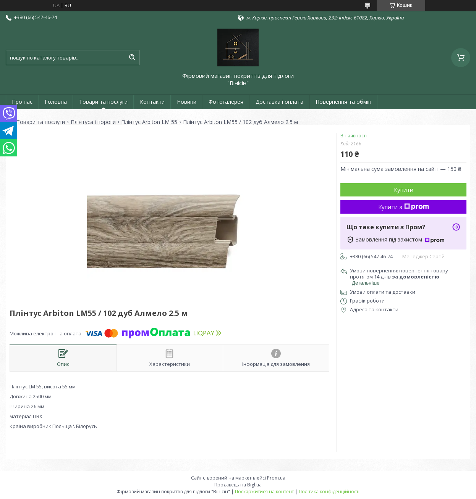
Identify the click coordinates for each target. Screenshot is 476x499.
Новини (186, 101)
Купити (403, 189)
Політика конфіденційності (329, 491)
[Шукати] (131, 57)
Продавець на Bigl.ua (238, 484)
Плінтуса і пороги (93, 122)
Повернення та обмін (343, 101)
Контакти (152, 101)
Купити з (403, 207)
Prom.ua (276, 478)
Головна (56, 101)
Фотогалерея (226, 101)
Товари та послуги (103, 101)
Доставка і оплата (279, 101)
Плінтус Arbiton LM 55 (149, 122)
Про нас (22, 101)
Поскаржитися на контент (264, 491)
